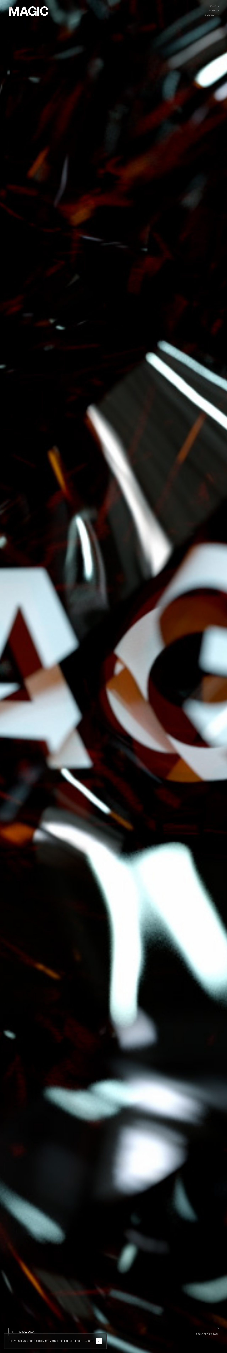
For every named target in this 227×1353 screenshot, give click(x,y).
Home (212, 6)
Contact (210, 15)
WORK (212, 10)
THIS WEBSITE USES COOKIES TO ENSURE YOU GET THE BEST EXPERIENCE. (45, 1341)
